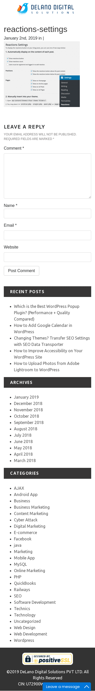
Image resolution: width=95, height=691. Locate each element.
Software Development (35, 602)
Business (22, 501)
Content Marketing (31, 513)
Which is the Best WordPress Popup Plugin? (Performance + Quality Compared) (46, 312)
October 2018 (26, 416)
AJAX (19, 488)
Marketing (23, 551)
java (18, 545)
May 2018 (23, 448)
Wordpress (24, 640)
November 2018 (28, 409)
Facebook (22, 539)
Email (10, 225)
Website (11, 247)
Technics (22, 608)
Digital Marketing (29, 526)
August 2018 (25, 429)
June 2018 (23, 441)
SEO (18, 596)
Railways (22, 589)
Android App (25, 494)
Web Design (24, 627)
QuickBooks (25, 583)
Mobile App (24, 558)
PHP (17, 577)
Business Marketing (32, 507)
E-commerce (25, 532)
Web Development (30, 634)
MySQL (20, 564)
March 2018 (25, 460)
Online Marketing (29, 570)
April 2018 (23, 454)
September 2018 (29, 422)
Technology (24, 615)
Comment (14, 148)
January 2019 (26, 397)
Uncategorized (27, 621)
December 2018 (28, 403)
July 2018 (22, 435)
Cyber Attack (25, 520)
